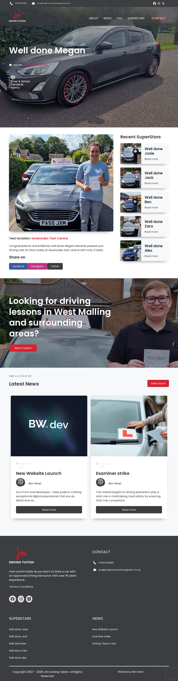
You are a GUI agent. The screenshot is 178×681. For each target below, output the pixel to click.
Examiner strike (101, 636)
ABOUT (93, 18)
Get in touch (22, 348)
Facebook (18, 266)
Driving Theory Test (104, 643)
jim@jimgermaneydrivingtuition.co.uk (53, 3)
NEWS (107, 18)
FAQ (119, 18)
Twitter (55, 266)
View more (158, 383)
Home (18, 65)
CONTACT (158, 18)
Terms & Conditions (21, 586)
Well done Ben (17, 643)
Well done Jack (18, 636)
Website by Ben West (131, 672)
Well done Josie (18, 629)
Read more (151, 159)
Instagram (37, 266)
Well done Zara (18, 650)
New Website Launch (105, 629)
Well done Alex (18, 658)
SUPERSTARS (136, 18)
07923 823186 (21, 3)
